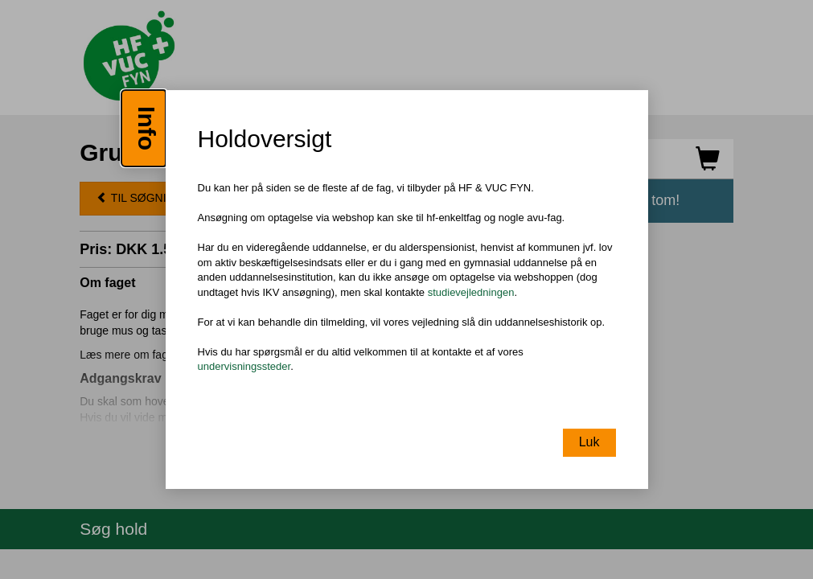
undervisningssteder (244, 367)
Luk (589, 442)
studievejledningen (471, 292)
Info (146, 128)
